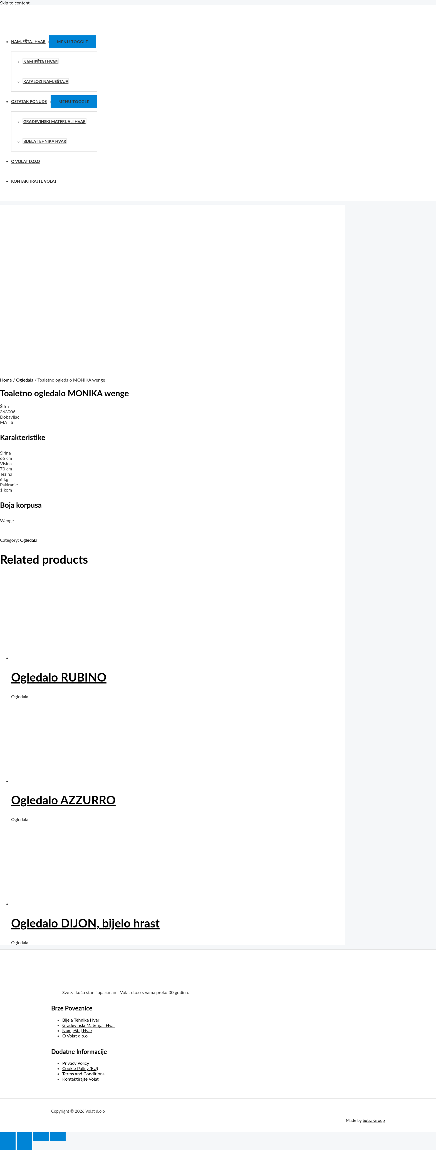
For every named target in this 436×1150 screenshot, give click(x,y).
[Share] (24, 1136)
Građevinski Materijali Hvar (54, 121)
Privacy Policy (75, 1063)
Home (6, 379)
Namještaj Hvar (28, 41)
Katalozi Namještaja (45, 81)
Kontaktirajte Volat (34, 181)
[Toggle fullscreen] (41, 1136)
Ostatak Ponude (29, 101)
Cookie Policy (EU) (80, 1068)
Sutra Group (374, 1120)
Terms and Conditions (83, 1073)
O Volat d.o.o (25, 161)
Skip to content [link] (15, 2)
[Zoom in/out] (58, 1136)
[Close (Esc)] (8, 1136)
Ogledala (24, 379)
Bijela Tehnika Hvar (44, 141)
